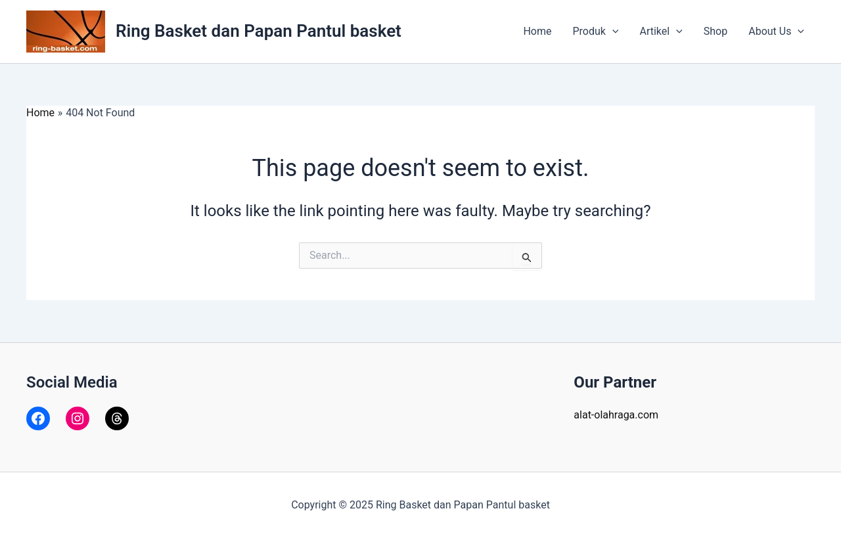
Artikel (660, 31)
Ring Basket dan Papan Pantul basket (258, 31)
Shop (715, 31)
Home (537, 31)
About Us (776, 31)
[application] (612, 31)
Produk (595, 31)
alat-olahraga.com (616, 415)
